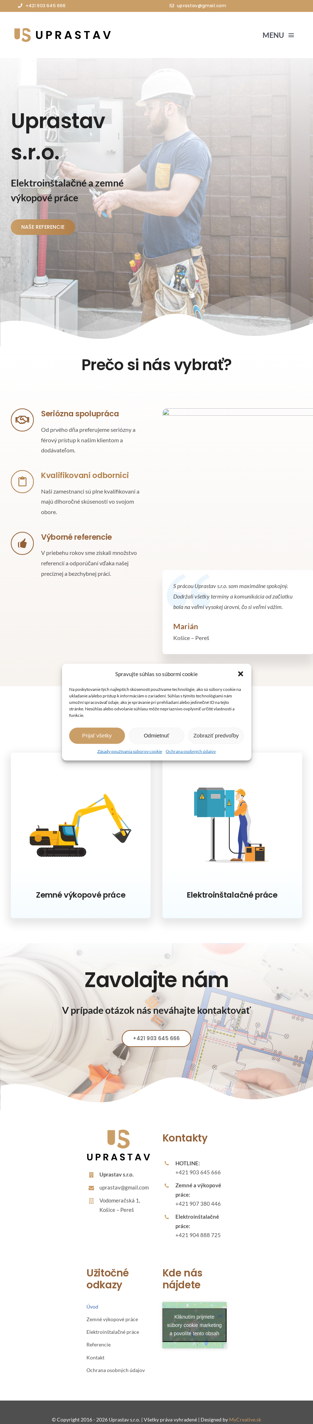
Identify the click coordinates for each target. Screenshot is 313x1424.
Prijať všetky (97, 735)
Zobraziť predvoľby (216, 735)
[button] (240, 674)
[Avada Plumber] (61, 30)
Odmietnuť (156, 735)
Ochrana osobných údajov (191, 751)
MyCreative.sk (245, 1405)
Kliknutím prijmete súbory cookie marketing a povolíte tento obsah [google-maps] (194, 1310)
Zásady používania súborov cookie (129, 751)
